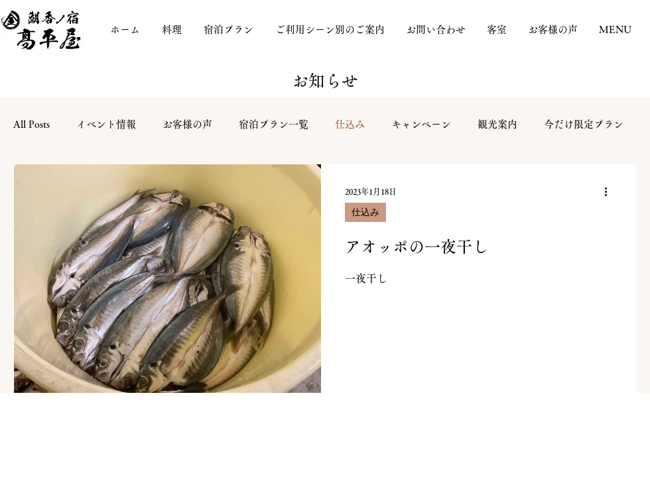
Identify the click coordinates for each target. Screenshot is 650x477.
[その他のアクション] (610, 191)
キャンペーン (421, 124)
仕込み (350, 124)
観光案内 (497, 124)
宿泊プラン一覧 (273, 124)
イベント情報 (106, 124)
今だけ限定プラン (583, 124)
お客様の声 (187, 124)
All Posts (31, 124)
